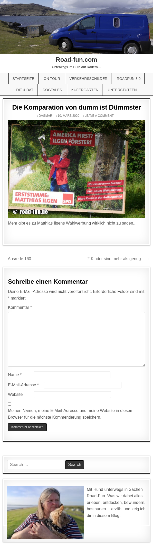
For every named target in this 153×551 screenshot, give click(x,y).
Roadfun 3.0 (129, 79)
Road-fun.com (76, 59)
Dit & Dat (24, 90)
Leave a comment (99, 116)
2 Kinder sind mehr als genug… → (118, 259)
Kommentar (20, 307)
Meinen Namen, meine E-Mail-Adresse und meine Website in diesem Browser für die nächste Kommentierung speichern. (70, 413)
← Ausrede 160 (17, 259)
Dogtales (52, 90)
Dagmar (45, 116)
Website (15, 394)
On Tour (52, 79)
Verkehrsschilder (89, 79)
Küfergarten (85, 90)
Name (15, 375)
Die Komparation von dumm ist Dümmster (76, 107)
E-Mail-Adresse (23, 385)
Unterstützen (122, 90)
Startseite (23, 79)
